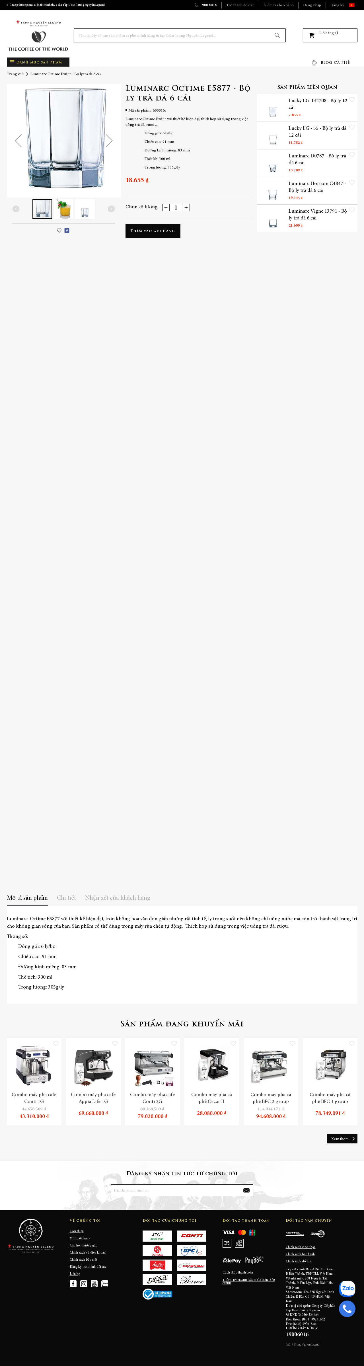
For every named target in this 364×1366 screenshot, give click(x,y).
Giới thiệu (77, 1231)
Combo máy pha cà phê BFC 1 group (330, 1098)
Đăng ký (337, 5)
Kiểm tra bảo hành (279, 5)
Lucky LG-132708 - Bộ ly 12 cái (315, 104)
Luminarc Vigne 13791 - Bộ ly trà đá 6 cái (318, 215)
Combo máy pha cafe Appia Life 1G (93, 1098)
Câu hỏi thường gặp (83, 1245)
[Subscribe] (246, 1190)
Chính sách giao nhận (301, 1247)
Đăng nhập (312, 5)
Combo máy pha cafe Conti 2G (152, 1098)
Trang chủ (15, 74)
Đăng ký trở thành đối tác (88, 1267)
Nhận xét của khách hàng (118, 898)
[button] (356, 5)
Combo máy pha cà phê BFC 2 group (270, 1098)
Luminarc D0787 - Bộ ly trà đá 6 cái (317, 160)
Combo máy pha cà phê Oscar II (211, 1098)
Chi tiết (66, 898)
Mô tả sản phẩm (27, 898)
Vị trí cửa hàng (80, 1238)
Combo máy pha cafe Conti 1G (34, 1098)
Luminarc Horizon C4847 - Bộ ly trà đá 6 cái (317, 188)
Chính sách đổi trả (298, 1261)
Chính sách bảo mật (83, 1260)
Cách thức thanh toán (238, 1272)
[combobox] (180, 35)
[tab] (27, 900)
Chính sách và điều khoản (88, 1252)
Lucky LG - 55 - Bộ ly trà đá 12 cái (317, 132)
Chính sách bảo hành (300, 1254)
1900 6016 (208, 5)
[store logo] (38, 35)
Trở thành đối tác (240, 5)
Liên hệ (75, 1274)
